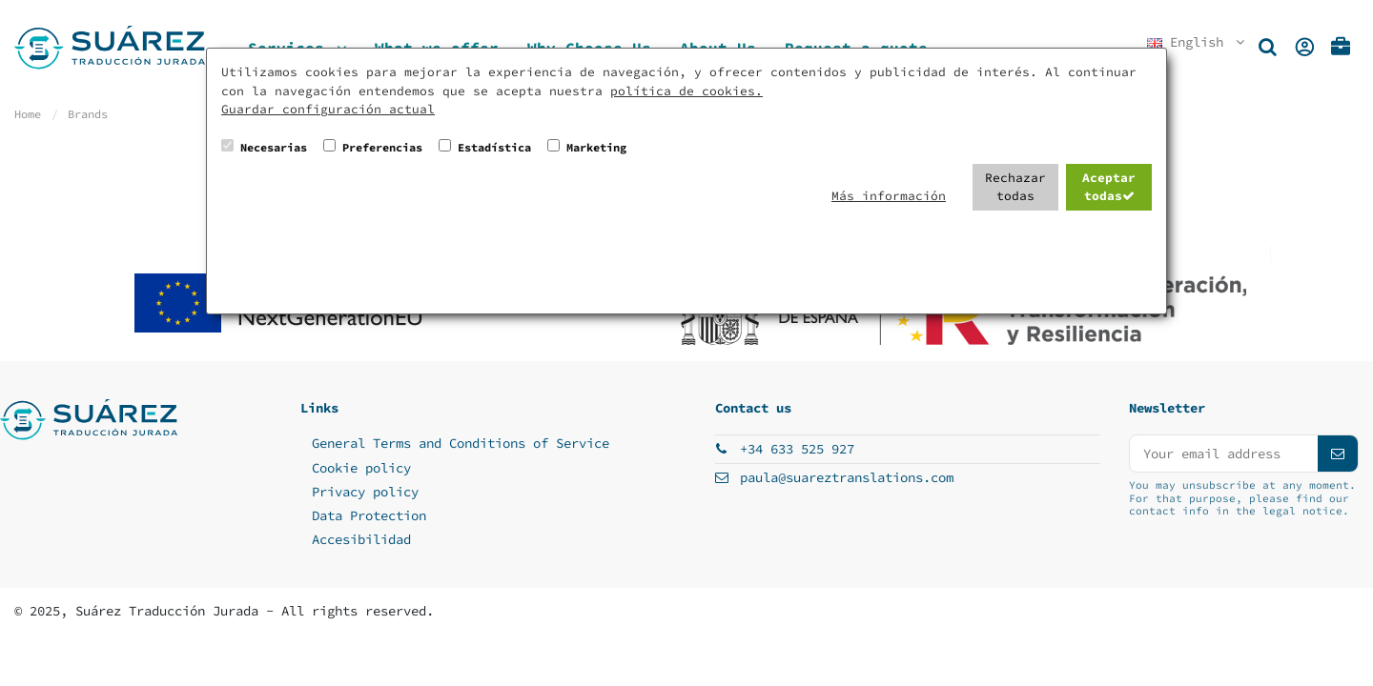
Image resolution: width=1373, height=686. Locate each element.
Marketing (596, 147)
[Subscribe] (1338, 453)
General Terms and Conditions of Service (460, 443)
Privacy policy (365, 491)
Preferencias (382, 147)
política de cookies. (686, 91)
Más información (888, 196)
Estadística (494, 147)
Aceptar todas (1109, 187)
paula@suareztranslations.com (846, 477)
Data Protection (369, 515)
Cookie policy (361, 467)
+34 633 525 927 (797, 448)
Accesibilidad (361, 539)
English (1197, 41)
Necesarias (273, 147)
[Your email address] (1224, 453)
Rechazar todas (1015, 187)
